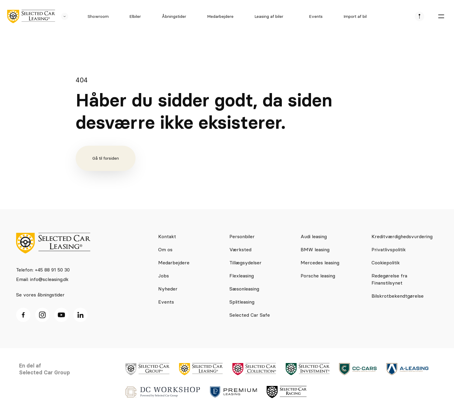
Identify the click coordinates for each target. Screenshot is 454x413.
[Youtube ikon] (61, 315)
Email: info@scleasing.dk (42, 279)
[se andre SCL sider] (61, 16)
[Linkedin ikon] (80, 315)
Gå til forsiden (105, 158)
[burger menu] (441, 16)
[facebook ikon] (23, 315)
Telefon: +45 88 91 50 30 (43, 270)
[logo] (31, 16)
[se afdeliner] (419, 16)
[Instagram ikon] (42, 315)
